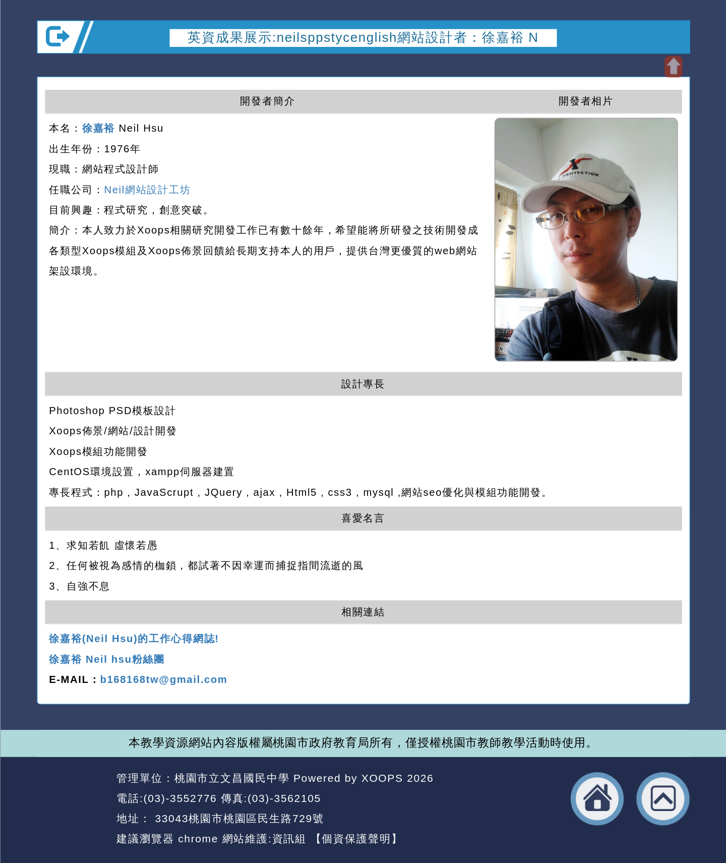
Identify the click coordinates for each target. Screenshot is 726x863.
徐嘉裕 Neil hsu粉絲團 (107, 659)
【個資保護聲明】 (356, 838)
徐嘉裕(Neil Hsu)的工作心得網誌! (134, 638)
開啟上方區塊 (673, 67)
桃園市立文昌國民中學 (231, 778)
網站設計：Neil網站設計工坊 (73, 809)
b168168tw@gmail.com (163, 679)
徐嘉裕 (98, 127)
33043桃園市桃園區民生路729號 (237, 818)
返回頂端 (662, 798)
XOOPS (382, 778)
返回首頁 (597, 798)
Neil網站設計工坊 (147, 189)
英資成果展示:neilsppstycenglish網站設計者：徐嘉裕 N (363, 37)
